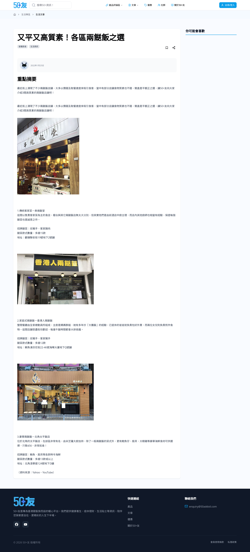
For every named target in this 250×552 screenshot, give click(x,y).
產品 (130, 506)
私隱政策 (232, 542)
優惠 (148, 5)
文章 (130, 513)
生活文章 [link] (40, 14)
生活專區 (25, 14)
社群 (161, 5)
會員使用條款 (217, 542)
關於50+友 (178, 5)
